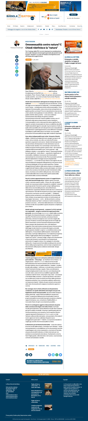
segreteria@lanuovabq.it (12, 396)
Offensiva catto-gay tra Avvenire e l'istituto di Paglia (73, 128)
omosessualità (31, 345)
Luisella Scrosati (76, 178)
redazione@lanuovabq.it (11, 395)
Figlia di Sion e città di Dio (35, 401)
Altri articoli (44, 374)
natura (59, 345)
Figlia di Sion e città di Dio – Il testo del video (35, 385)
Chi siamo (15, 26)
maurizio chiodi (42, 345)
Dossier (47, 26)
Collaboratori (30, 26)
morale (47, 345)
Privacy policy (9, 415)
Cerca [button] (79, 26)
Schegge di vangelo (14, 29)
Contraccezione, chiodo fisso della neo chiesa (73, 174)
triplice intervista (48, 93)
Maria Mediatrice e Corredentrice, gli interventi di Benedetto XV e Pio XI (36, 394)
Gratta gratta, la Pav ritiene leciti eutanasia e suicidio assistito (73, 96)
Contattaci (72, 26)
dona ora (73, 14)
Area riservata (62, 26)
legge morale (53, 345)
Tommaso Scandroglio (16, 48)
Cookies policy (16, 415)
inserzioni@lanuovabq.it (11, 398)
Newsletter (73, 18)
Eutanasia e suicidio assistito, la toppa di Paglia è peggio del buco (73, 61)
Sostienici (39, 26)
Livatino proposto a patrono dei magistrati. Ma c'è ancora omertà (36, 408)
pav (36, 345)
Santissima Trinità (61, 29)
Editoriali (47, 34)
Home (8, 26)
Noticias (54, 18)
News (53, 15)
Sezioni (22, 26)
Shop (53, 26)
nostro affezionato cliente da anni (50, 98)
